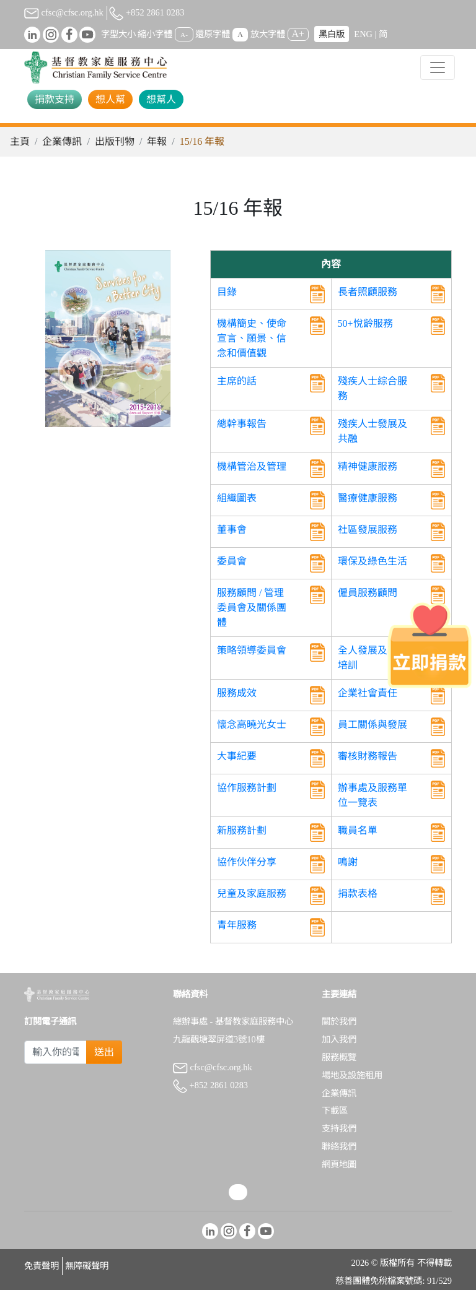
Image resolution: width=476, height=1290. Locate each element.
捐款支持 (54, 99)
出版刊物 (114, 141)
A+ (298, 33)
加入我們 (339, 1039)
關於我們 (339, 1021)
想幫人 (161, 99)
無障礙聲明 (86, 1266)
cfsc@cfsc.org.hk (64, 12)
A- (184, 34)
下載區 (335, 1110)
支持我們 (339, 1128)
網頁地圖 (339, 1164)
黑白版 (332, 34)
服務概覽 (339, 1057)
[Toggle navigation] (437, 67)
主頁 (20, 141)
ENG (363, 34)
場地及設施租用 (352, 1075)
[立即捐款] (429, 645)
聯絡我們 (339, 1146)
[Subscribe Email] (55, 1052)
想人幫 (110, 99)
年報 (157, 141)
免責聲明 (41, 1266)
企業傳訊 (62, 141)
